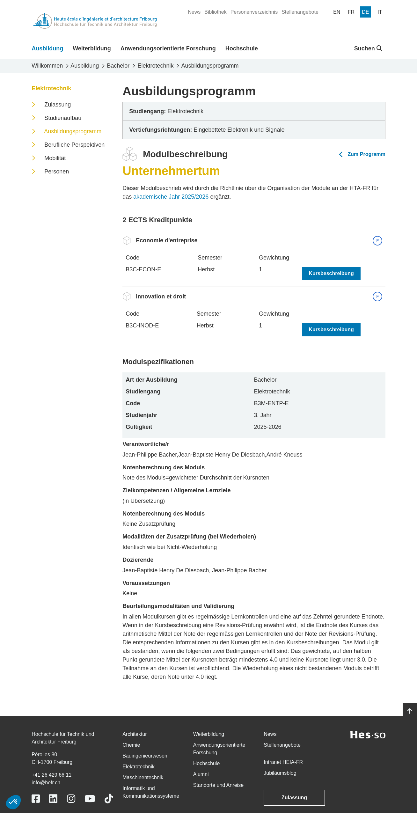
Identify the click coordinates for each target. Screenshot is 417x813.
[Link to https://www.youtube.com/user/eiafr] (89, 799)
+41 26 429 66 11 (51, 775)
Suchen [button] (368, 48)
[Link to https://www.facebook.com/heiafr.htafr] (36, 799)
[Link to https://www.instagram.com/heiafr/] (71, 799)
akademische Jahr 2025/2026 (170, 197)
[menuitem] (194, 12)
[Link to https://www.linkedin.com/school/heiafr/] (53, 799)
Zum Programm (366, 154)
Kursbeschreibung (331, 273)
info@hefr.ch (46, 782)
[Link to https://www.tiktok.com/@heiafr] (109, 799)
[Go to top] (410, 711)
